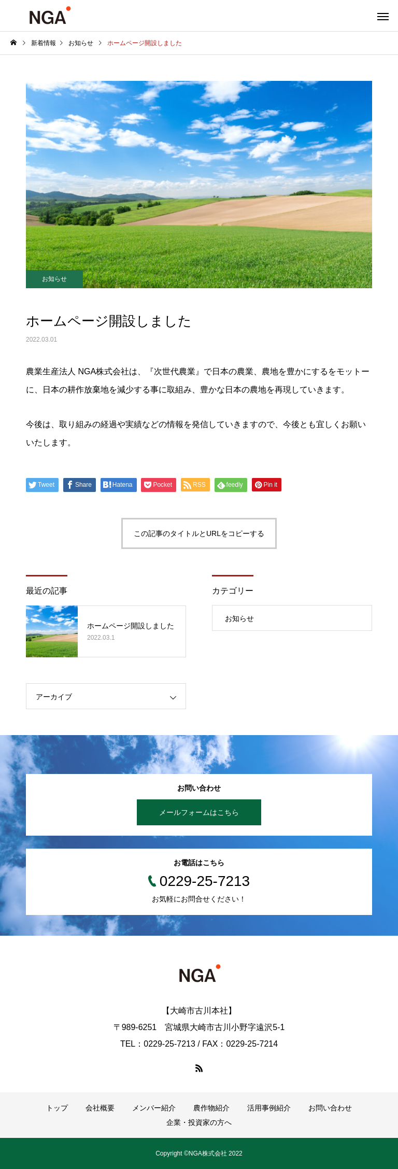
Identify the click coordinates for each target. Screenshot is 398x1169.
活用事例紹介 (269, 1108)
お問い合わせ (330, 1108)
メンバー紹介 (154, 1108)
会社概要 (100, 1108)
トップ (57, 1108)
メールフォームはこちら (199, 812)
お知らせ (54, 279)
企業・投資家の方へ (199, 1122)
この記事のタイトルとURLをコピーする (199, 533)
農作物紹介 (211, 1108)
